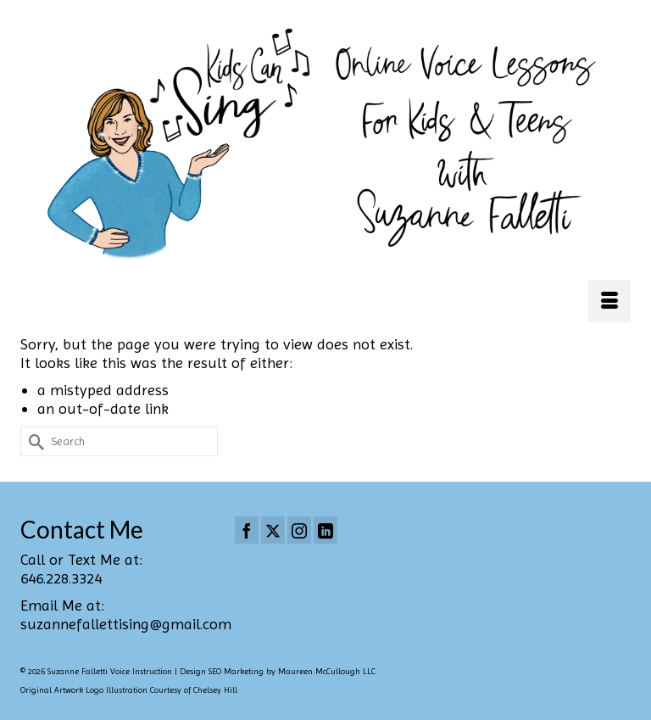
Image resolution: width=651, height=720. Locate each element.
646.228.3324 (61, 578)
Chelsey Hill (215, 690)
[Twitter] (273, 530)
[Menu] (609, 301)
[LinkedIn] (325, 530)
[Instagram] (299, 530)
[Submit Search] (33, 441)
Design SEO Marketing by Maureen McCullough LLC (278, 671)
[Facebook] (247, 530)
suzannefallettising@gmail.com (125, 624)
